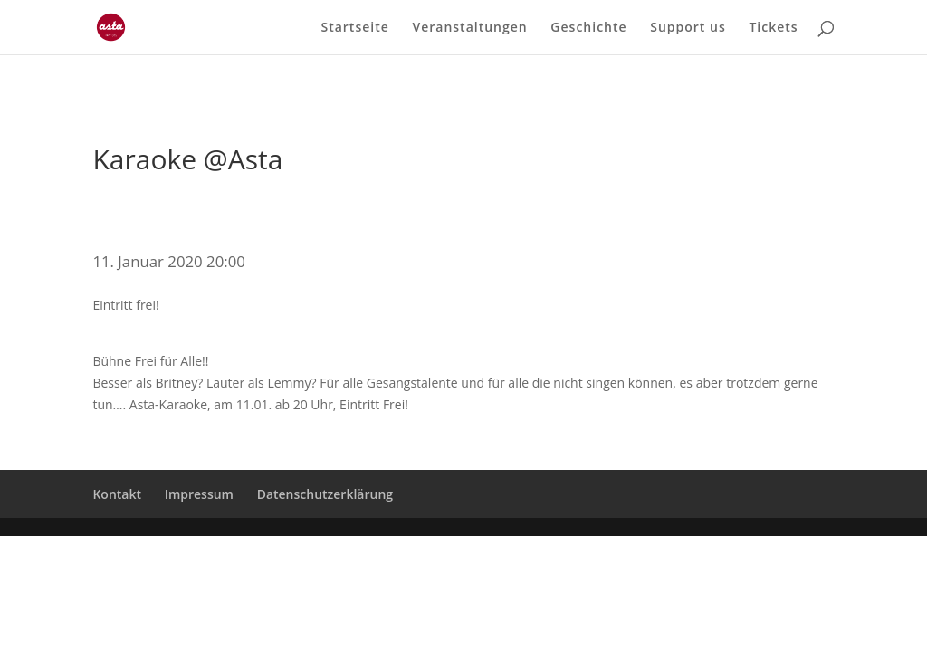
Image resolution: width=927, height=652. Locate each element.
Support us (688, 28)
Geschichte (588, 28)
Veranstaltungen (469, 28)
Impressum (199, 494)
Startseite (354, 28)
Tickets (773, 28)
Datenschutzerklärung (325, 494)
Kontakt (116, 494)
